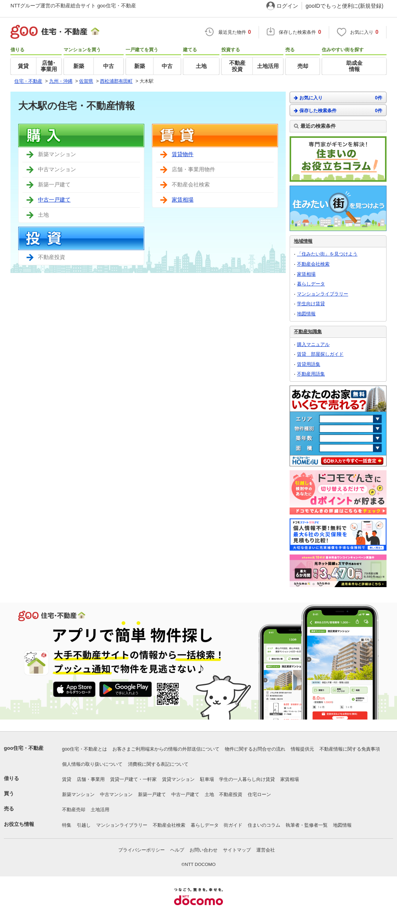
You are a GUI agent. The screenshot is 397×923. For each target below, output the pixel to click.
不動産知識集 (308, 331)
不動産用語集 (311, 374)
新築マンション (78, 794)
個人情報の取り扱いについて (92, 764)
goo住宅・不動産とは (84, 749)
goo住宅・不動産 (23, 748)
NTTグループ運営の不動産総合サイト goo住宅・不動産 (73, 6)
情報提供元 (302, 749)
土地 (209, 794)
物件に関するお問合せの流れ (255, 749)
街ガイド (233, 825)
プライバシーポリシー (141, 850)
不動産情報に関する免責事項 (349, 749)
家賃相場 (182, 199)
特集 (66, 825)
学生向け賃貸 (311, 303)
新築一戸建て (152, 794)
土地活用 (100, 809)
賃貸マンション (178, 779)
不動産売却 (73, 809)
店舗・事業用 (91, 779)
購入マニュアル (313, 344)
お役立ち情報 (19, 824)
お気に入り (338, 97)
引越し (84, 825)
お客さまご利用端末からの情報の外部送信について (165, 749)
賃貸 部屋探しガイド (320, 354)
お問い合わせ (203, 850)
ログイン (287, 6)
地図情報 (306, 313)
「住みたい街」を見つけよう (327, 254)
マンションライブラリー (322, 294)
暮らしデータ (311, 284)
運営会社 (265, 850)
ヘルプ (177, 850)
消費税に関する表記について (158, 764)
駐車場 (207, 779)
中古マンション (116, 794)
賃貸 (66, 779)
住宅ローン (259, 794)
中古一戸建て (54, 199)
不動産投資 (230, 794)
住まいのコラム (264, 825)
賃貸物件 (182, 154)
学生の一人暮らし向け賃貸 (247, 779)
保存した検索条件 (338, 110)
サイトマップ (237, 850)
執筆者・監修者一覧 (307, 825)
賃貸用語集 (308, 364)
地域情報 (303, 241)
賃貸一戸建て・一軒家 (133, 779)
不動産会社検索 (313, 264)
